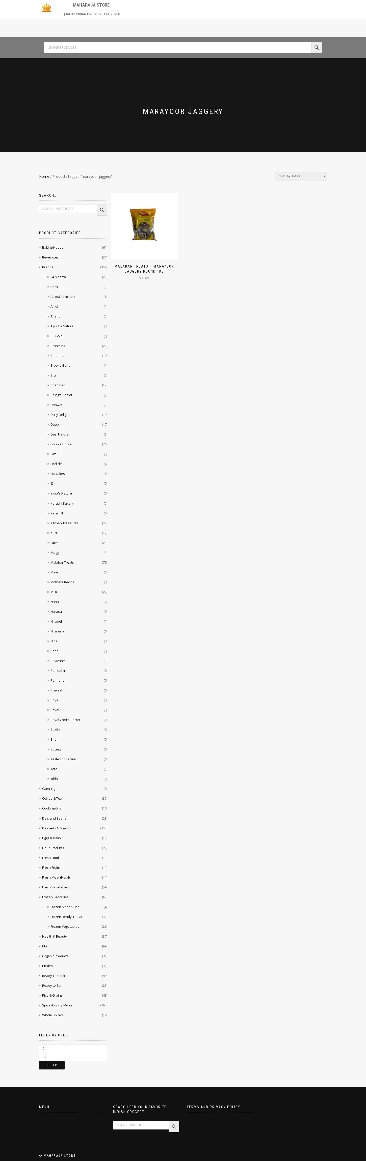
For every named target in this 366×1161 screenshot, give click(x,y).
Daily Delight (59, 414)
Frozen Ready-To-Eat (66, 916)
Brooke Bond (60, 365)
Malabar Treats (62, 562)
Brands (47, 267)
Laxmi (54, 542)
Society (56, 749)
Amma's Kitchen (62, 296)
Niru (53, 641)
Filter (52, 1065)
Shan (54, 739)
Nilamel (56, 621)
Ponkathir (57, 670)
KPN (53, 533)
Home (44, 176)
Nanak (55, 601)
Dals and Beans (54, 818)
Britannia (57, 355)
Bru (53, 375)
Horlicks (56, 463)
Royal (54, 710)
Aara (54, 286)
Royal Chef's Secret (65, 719)
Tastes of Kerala (63, 759)
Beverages (50, 257)
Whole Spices (52, 1015)
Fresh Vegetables (55, 887)
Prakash (56, 690)
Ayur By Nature (61, 326)
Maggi (55, 552)
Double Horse (61, 444)
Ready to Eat (51, 985)
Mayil (54, 572)
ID (52, 483)
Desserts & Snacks (56, 828)
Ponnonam (58, 680)
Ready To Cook (53, 975)
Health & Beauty (54, 936)
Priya (54, 700)
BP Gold (56, 336)
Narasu (56, 611)
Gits (53, 454)
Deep (54, 424)
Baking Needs (52, 247)
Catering (48, 788)
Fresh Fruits (51, 867)
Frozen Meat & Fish (65, 907)
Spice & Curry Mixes (57, 1005)
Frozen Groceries (55, 897)
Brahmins (57, 345)
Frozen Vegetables (64, 926)
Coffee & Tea (52, 798)
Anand (55, 316)
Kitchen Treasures (64, 523)
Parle (54, 651)
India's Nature (61, 493)
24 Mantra (58, 277)
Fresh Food (50, 857)
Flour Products (53, 848)
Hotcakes (57, 473)
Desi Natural (59, 434)
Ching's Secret (61, 395)
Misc (45, 946)
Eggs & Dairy (51, 838)
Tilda (54, 778)
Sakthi (55, 729)
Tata (53, 769)
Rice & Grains (52, 995)
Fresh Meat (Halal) (56, 877)
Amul (54, 306)
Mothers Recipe (62, 582)
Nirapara (57, 631)
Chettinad (57, 385)
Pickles (47, 966)
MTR (53, 592)
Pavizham (58, 660)
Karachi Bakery (62, 503)
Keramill (56, 513)
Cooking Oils (51, 808)
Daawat (56, 404)
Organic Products (55, 956)
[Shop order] (301, 176)
